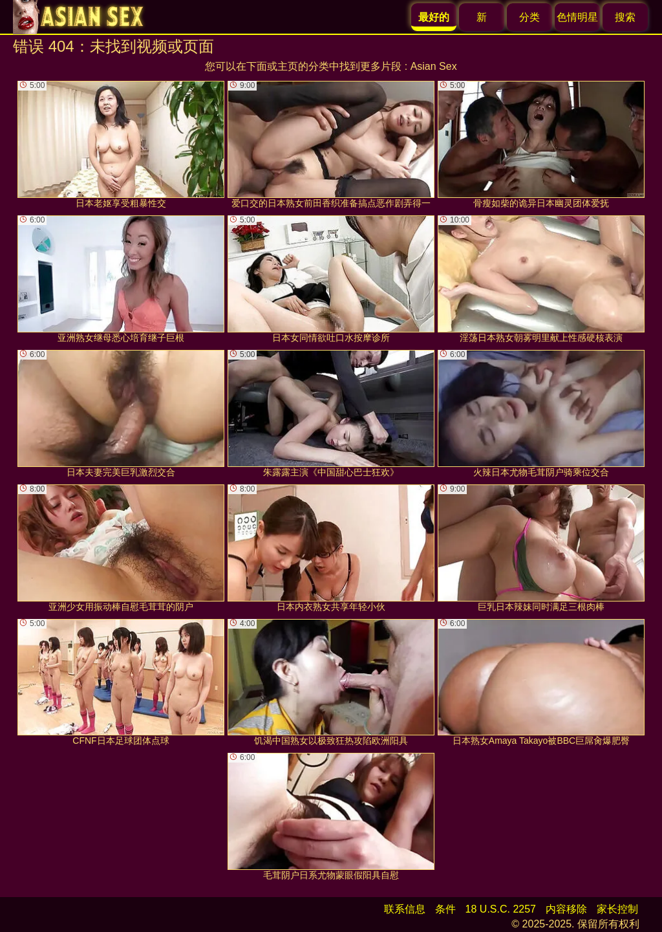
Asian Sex (434, 66)
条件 (445, 909)
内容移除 (566, 909)
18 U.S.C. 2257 (500, 909)
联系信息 (404, 909)
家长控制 (617, 909)
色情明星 (577, 17)
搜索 (625, 17)
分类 (529, 17)
